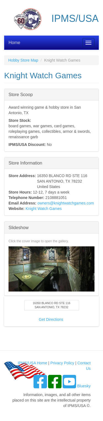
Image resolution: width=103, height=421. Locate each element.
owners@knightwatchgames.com (65, 203)
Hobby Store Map (23, 60)
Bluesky (84, 386)
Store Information (25, 162)
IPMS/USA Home (32, 363)
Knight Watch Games (44, 208)
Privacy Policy (62, 363)
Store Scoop (21, 94)
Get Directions (51, 319)
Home (14, 42)
